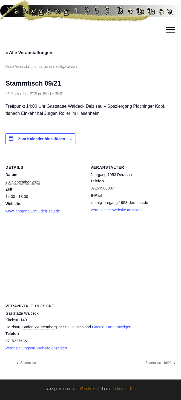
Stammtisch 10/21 (159, 363)
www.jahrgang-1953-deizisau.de (32, 211)
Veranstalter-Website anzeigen (117, 210)
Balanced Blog (124, 388)
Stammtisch (28, 363)
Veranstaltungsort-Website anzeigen (36, 348)
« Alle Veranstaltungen (28, 52)
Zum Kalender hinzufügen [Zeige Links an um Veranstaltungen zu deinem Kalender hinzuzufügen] (41, 139)
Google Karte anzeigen (111, 327)
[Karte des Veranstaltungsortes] (90, 257)
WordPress (88, 388)
